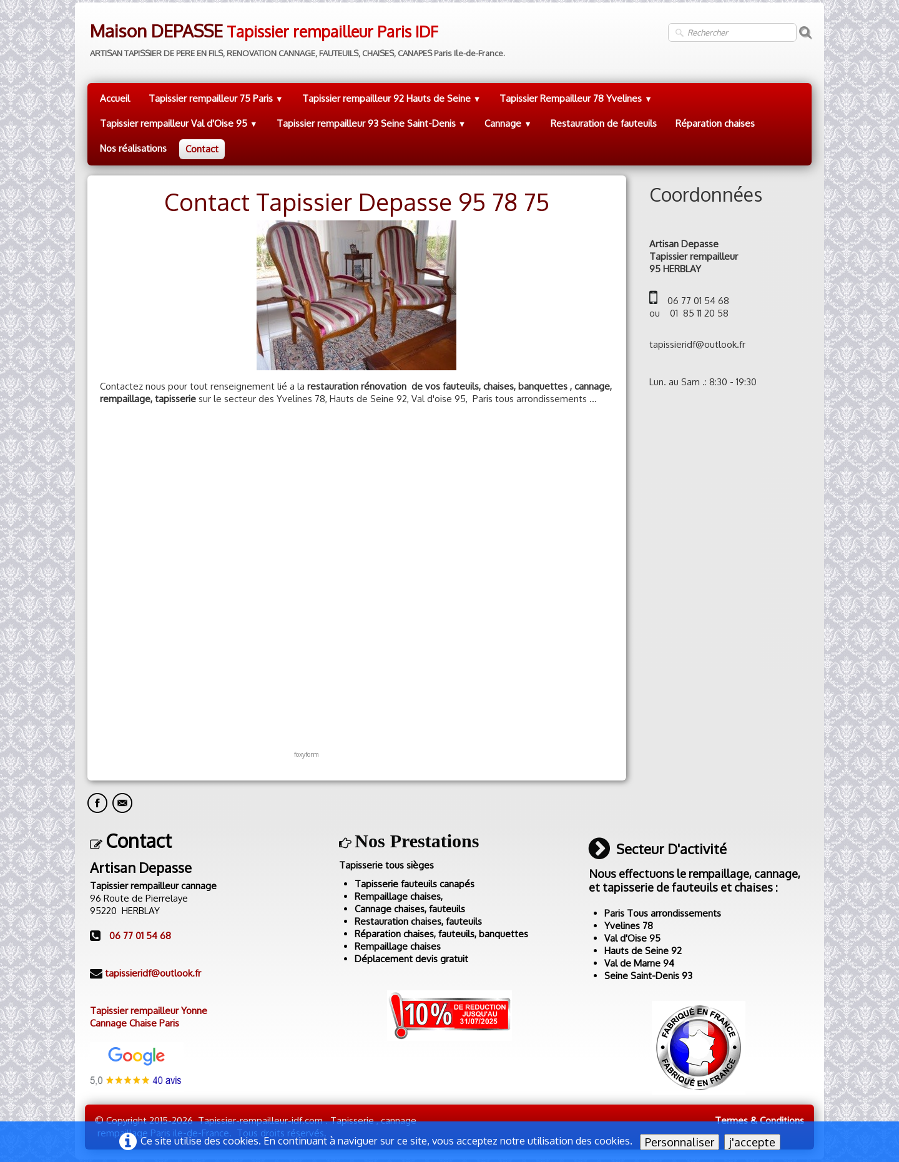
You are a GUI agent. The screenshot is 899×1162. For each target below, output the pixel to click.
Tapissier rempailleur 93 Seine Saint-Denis (371, 123)
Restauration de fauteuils (604, 123)
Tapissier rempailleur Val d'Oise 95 (179, 123)
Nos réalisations (133, 148)
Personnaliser (679, 1142)
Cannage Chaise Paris (134, 1023)
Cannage (508, 123)
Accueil (115, 98)
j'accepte (752, 1142)
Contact (202, 149)
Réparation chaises (715, 123)
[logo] (296, 35)
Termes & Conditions (759, 1120)
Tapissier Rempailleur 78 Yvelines (575, 98)
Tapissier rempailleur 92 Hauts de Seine (391, 98)
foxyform (306, 754)
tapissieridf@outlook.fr (153, 973)
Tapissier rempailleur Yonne (148, 1011)
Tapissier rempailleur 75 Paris (216, 98)
